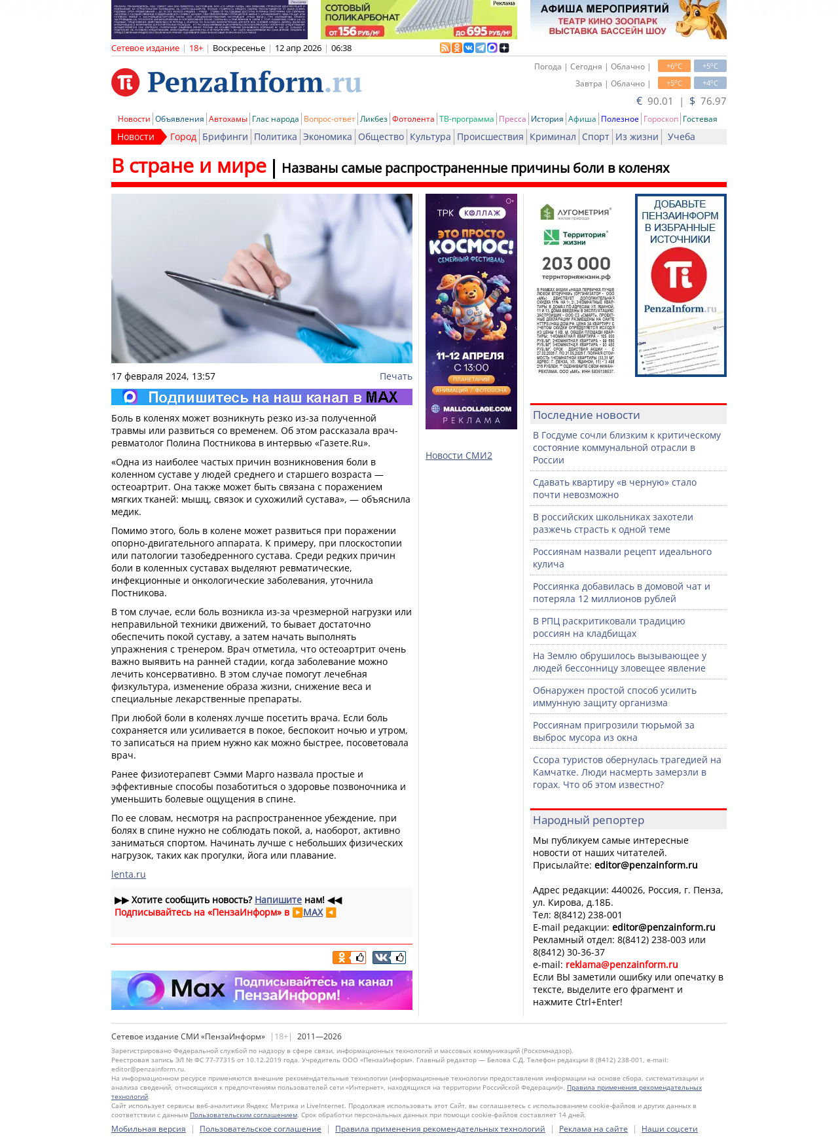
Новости (134, 118)
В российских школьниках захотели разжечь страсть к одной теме (613, 523)
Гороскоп (661, 118)
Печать (396, 376)
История (547, 118)
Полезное (620, 118)
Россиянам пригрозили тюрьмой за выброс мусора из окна (614, 731)
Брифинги (225, 136)
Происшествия (490, 136)
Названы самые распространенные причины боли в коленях (475, 168)
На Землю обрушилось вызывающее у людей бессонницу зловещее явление (619, 661)
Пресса (512, 118)
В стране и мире (188, 165)
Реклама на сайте (593, 1128)
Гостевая (700, 118)
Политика (275, 136)
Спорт (596, 136)
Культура (430, 136)
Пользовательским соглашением (243, 1114)
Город (183, 136)
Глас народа (275, 118)
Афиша (582, 118)
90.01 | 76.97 (681, 100)
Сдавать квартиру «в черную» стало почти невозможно (615, 488)
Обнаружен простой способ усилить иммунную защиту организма (615, 696)
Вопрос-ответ (329, 118)
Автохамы (228, 118)
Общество (381, 136)
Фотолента (413, 118)
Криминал (553, 136)
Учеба (681, 136)
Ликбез (374, 118)
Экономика (327, 136)
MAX (313, 912)
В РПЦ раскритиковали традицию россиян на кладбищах (609, 627)
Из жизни (637, 136)
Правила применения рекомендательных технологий (440, 1128)
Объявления (179, 118)
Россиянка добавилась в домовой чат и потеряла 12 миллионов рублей (621, 592)
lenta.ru (128, 874)
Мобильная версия (148, 1128)
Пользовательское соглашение (260, 1128)
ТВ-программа (466, 118)
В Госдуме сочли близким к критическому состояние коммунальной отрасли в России (627, 447)
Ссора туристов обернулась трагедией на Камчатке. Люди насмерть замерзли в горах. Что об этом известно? (627, 772)
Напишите (278, 899)
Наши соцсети (670, 1128)
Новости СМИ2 (459, 455)
